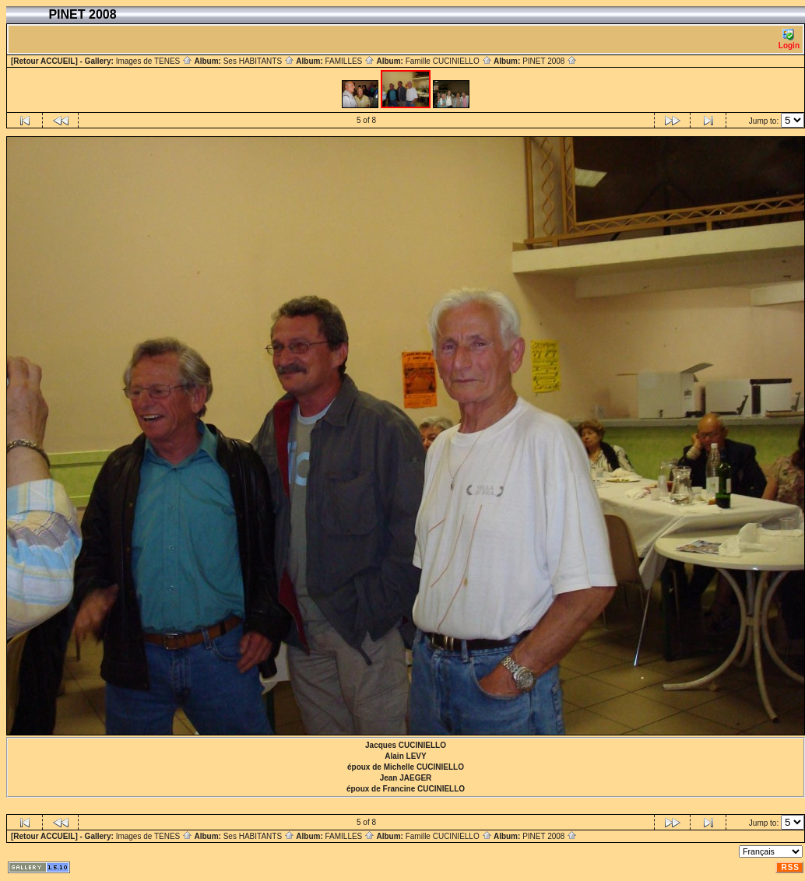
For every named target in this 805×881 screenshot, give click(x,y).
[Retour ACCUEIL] (44, 61)
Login (789, 39)
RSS (790, 867)
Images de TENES (154, 61)
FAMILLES (349, 61)
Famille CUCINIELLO (449, 61)
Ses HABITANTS (258, 61)
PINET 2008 (549, 61)
